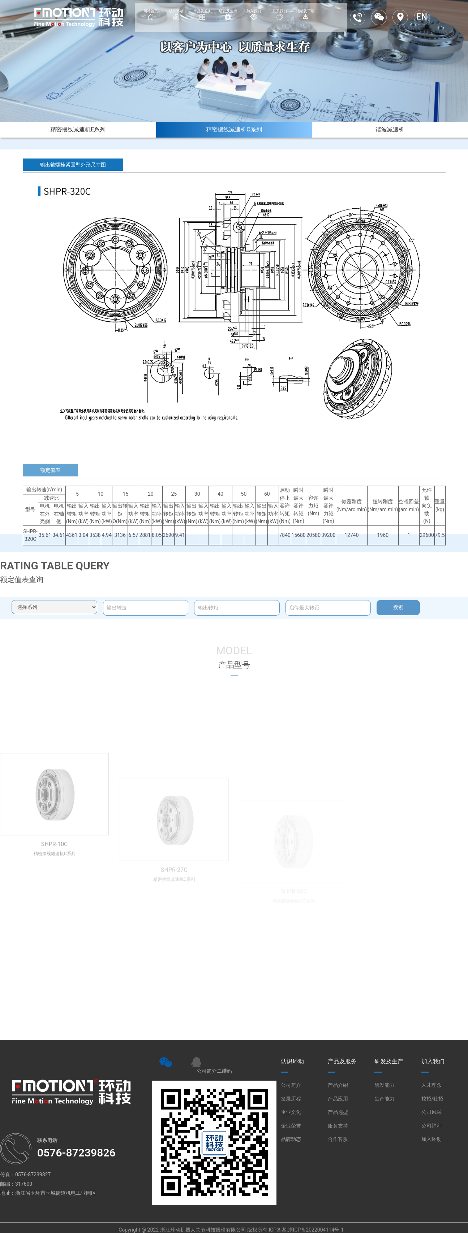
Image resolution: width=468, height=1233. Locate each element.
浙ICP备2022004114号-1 (316, 1230)
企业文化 (291, 1112)
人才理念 (431, 1085)
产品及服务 (342, 1061)
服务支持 (338, 1126)
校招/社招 (432, 1099)
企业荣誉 (291, 1126)
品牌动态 (291, 1139)
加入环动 (431, 1139)
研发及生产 (388, 1061)
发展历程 (291, 1099)
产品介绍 (338, 1085)
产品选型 (338, 1112)
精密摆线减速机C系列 (234, 129)
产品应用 (338, 1099)
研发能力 (384, 1085)
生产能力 (384, 1099)
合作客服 (338, 1139)
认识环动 (292, 1061)
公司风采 (431, 1112)
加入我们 (433, 1061)
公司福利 (431, 1126)
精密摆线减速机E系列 (78, 129)
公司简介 (291, 1085)
